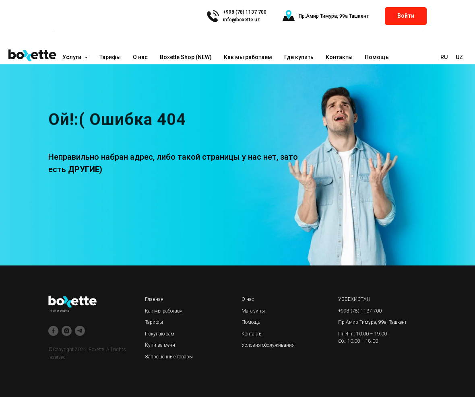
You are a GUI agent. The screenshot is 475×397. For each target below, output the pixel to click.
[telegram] (80, 331)
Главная (154, 299)
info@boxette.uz (241, 20)
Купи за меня (160, 345)
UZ (459, 57)
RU (444, 57)
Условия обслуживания (268, 345)
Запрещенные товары (169, 357)
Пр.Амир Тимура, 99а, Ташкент (372, 322)
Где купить (299, 57)
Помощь (377, 57)
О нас (140, 57)
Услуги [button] (72, 57)
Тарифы (110, 57)
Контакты (339, 57)
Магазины (253, 311)
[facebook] (53, 331)
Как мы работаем (248, 57)
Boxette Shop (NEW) (186, 57)
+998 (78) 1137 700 (360, 311)
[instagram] (67, 331)
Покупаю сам (159, 334)
